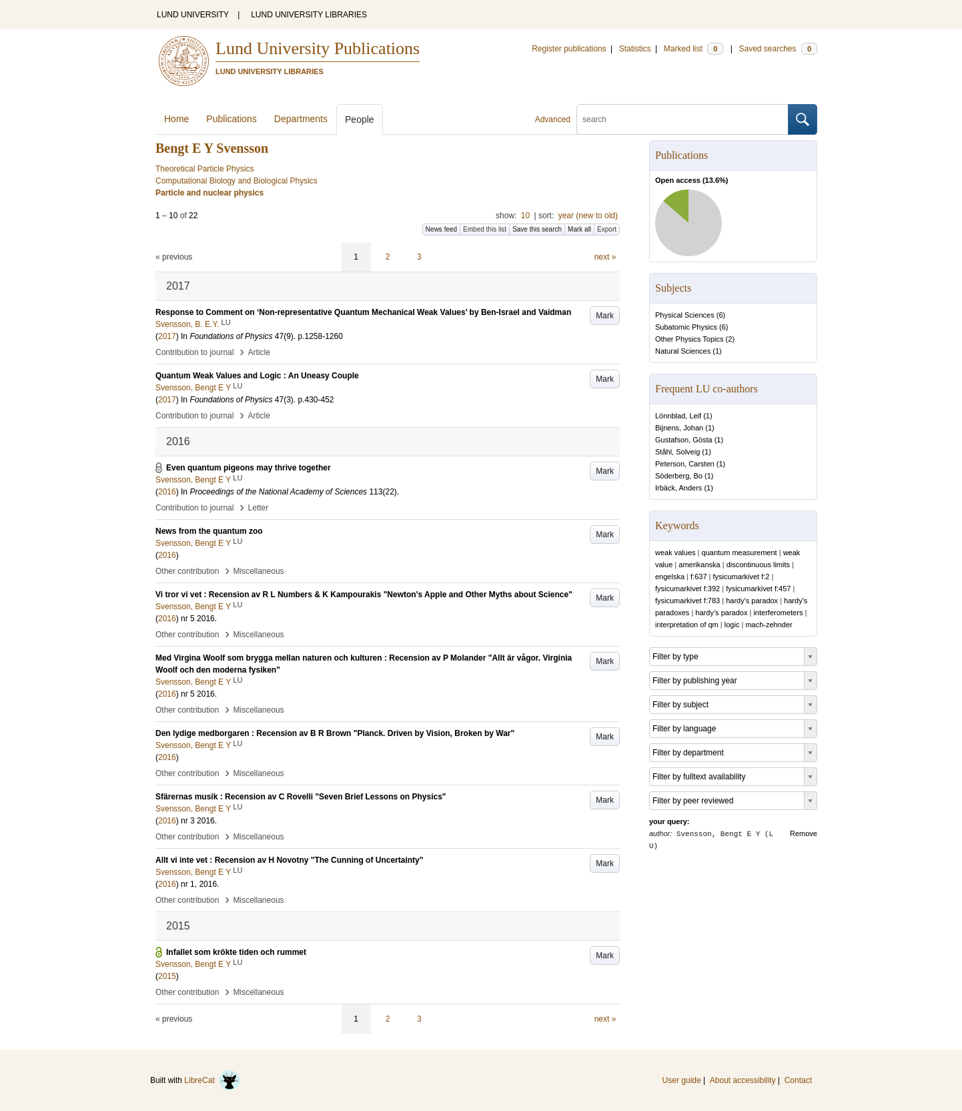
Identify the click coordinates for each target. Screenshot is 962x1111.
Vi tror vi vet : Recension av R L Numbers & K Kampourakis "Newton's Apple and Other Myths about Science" (363, 594)
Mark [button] (605, 315)
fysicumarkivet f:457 (758, 589)
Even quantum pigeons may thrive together (248, 467)
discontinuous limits (758, 565)
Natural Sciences (682, 351)
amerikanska (699, 565)
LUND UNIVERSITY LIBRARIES (309, 14)
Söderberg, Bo (678, 476)
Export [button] (606, 229)
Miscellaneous (258, 571)
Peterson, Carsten (684, 464)
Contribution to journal (194, 352)
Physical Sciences (684, 315)
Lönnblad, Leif (678, 416)
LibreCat (212, 1080)
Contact (798, 1080)
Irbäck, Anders (678, 488)
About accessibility (743, 1080)
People (359, 119)
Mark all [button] (579, 229)
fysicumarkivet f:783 (687, 601)
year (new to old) (588, 215)
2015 (167, 976)
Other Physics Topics (689, 339)
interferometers (778, 613)
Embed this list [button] (484, 229)
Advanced (552, 119)
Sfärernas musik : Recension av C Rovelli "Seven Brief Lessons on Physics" (300, 796)
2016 (167, 491)
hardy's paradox (752, 601)
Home (176, 118)
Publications (231, 118)
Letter (258, 507)
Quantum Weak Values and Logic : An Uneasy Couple (257, 375)
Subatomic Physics (686, 327)
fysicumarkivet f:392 (687, 589)
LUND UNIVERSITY (193, 14)
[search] (682, 119)
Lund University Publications (317, 48)
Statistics (635, 48)
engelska (669, 577)
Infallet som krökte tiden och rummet (236, 952)
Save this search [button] (537, 229)
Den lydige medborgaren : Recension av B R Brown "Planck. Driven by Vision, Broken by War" (334, 733)
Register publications (569, 48)
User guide (681, 1080)
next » (605, 257)
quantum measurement (739, 552)
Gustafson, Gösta (683, 440)
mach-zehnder (768, 625)
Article (259, 352)
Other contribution (187, 571)
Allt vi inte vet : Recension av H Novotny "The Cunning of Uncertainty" (289, 860)
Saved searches (778, 48)
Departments (301, 118)
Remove (803, 833)
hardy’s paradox (721, 613)
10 (525, 215)
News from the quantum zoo (209, 531)
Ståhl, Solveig (677, 452)
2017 (167, 336)
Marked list (693, 48)
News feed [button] (441, 229)
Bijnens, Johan (679, 428)
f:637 (698, 577)
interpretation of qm (686, 625)
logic (732, 625)
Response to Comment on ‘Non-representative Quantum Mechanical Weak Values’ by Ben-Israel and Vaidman (363, 312)
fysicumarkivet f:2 (740, 577)
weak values (675, 552)
